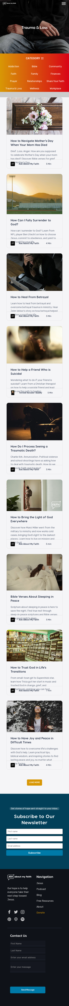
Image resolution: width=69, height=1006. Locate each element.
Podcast (41, 889)
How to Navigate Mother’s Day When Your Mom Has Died (32, 142)
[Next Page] (34, 782)
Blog (39, 895)
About (39, 906)
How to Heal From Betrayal (30, 297)
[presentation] (28, 980)
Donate (40, 912)
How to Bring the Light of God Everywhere (32, 519)
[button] (63, 3)
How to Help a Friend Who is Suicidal (30, 371)
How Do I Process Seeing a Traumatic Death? (29, 448)
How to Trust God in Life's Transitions (28, 669)
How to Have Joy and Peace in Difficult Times (32, 740)
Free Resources (44, 900)
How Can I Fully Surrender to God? (31, 222)
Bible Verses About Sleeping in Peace (32, 598)
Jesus (39, 883)
